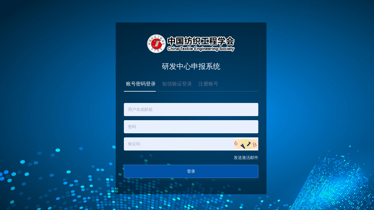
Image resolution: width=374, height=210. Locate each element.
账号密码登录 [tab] (141, 84)
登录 (191, 171)
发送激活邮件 (246, 157)
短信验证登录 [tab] (177, 84)
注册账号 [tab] (208, 84)
